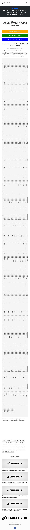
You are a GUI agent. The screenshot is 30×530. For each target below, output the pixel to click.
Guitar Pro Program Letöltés (15, 35)
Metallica (16, 8)
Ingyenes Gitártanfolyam (15, 31)
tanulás (12, 451)
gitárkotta (17, 442)
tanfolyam (7, 451)
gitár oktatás (10, 442)
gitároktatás (5, 444)
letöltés (18, 449)
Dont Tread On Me (15, 440)
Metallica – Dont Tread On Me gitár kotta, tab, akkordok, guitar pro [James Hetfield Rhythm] (15, 12)
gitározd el (11, 444)
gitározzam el (17, 444)
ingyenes (4, 449)
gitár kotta (5, 442)
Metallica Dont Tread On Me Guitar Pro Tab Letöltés (15, 39)
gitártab (22, 444)
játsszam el (9, 449)
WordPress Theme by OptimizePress (15, 524)
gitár (23, 440)
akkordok (8, 440)
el (20, 440)
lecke (14, 449)
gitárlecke (22, 442)
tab (3, 451)
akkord (4, 440)
